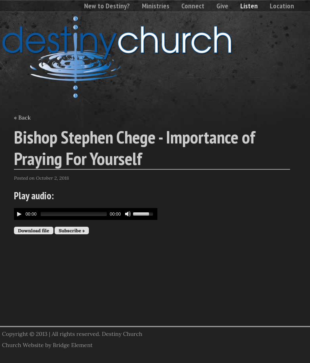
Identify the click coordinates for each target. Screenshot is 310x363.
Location (282, 5)
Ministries (155, 5)
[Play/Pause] (19, 214)
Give (222, 5)
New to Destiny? (107, 5)
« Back (22, 117)
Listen (249, 5)
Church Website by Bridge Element (47, 345)
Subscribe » (72, 230)
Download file (33, 230)
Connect (192, 5)
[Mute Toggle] (128, 214)
